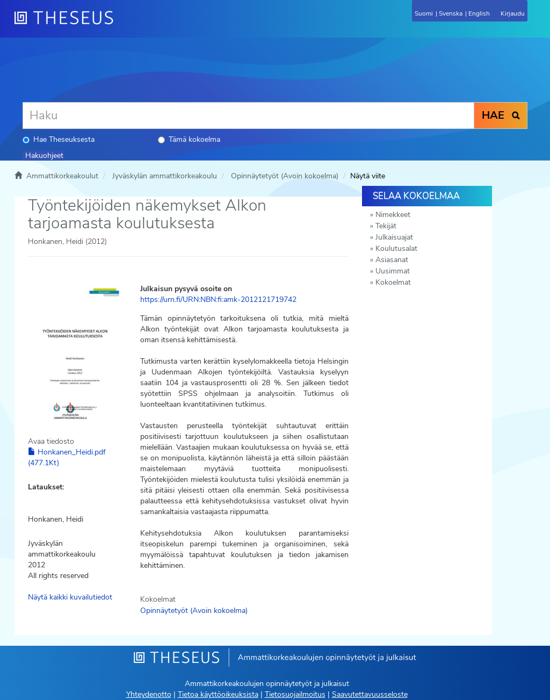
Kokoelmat (393, 282)
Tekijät (385, 226)
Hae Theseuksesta (59, 139)
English (479, 13)
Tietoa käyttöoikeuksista (218, 694)
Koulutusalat (396, 248)
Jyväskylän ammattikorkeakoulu (164, 176)
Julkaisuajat (394, 237)
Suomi (424, 13)
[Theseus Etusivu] (122, 24)
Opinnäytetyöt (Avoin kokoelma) (284, 176)
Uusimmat (392, 271)
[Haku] (248, 115)
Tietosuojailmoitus (295, 694)
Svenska (450, 13)
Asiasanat (391, 260)
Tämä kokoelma (189, 139)
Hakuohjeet (44, 155)
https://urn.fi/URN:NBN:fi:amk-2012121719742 (218, 299)
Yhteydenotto (148, 694)
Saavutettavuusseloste (370, 694)
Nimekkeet (392, 215)
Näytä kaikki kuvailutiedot (70, 597)
